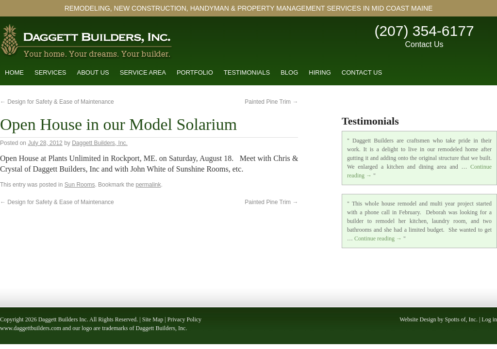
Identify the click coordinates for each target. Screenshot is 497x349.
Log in (489, 319)
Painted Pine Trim (271, 101)
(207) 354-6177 (424, 31)
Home (14, 72)
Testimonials (247, 72)
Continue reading (378, 238)
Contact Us (424, 44)
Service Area (143, 72)
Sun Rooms (80, 184)
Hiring (320, 72)
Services (50, 72)
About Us (93, 72)
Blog (289, 72)
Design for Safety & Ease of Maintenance (57, 101)
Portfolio (195, 72)
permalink (148, 184)
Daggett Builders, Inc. (100, 143)
